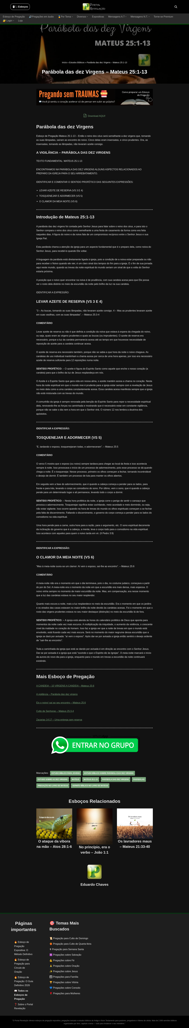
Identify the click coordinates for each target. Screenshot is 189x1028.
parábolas (138, 779)
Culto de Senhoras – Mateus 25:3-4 (55, 711)
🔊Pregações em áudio (41, 16)
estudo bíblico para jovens (65, 773)
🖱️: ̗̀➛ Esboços (20, 6)
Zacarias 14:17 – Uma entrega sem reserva (59, 719)
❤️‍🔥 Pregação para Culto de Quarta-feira (70, 943)
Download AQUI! (94, 115)
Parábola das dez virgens (115, 779)
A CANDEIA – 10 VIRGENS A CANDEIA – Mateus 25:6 (65, 686)
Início (64, 62)
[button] (71, 16)
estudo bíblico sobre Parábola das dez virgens (108, 773)
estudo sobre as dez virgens (52, 779)
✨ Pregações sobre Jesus (63, 971)
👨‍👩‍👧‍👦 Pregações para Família (63, 977)
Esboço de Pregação (14, 16)
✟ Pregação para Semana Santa (66, 949)
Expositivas (98, 16)
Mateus (75, 779)
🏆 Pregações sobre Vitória (63, 982)
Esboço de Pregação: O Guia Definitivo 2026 (23, 981)
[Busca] (176, 6)
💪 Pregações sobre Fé (61, 960)
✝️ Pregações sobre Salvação (65, 955)
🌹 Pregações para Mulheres (64, 993)
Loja (20, 20)
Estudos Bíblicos (77, 62)
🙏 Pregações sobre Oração (64, 965)
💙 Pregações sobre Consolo (64, 988)
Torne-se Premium (162, 16)
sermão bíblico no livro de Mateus (90, 785)
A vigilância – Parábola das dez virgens (56, 694)
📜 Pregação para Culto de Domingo (68, 938)
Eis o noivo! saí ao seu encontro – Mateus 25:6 (61, 702)
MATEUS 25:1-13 (90, 779)
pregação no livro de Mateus (53, 785)
